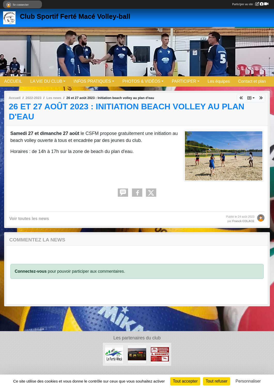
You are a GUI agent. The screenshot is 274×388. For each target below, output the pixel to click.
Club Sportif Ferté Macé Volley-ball (75, 16)
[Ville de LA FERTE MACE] (114, 354)
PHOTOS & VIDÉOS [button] (141, 81)
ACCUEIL (13, 81)
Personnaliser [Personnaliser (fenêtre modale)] (248, 381)
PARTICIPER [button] (184, 81)
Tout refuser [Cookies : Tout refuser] (216, 381)
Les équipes (219, 81)
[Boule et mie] (137, 354)
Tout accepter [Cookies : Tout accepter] (185, 381)
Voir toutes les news (29, 218)
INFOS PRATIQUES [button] (92, 81)
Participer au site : (250, 4)
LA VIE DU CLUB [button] (46, 81)
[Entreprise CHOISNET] (160, 354)
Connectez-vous (31, 271)
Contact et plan (252, 81)
